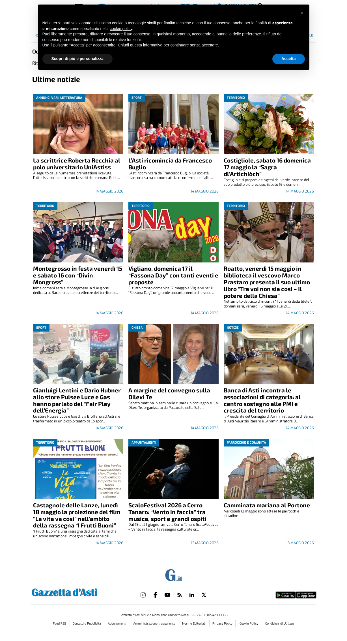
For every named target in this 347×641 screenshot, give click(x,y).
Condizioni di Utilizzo (279, 623)
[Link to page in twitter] (204, 595)
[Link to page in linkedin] (191, 595)
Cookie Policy (249, 623)
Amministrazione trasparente (154, 623)
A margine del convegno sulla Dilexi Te (169, 393)
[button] (302, 13)
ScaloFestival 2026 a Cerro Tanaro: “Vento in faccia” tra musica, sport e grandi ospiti (167, 511)
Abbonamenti (117, 623)
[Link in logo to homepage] (78, 592)
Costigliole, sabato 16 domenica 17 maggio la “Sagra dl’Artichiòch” (267, 167)
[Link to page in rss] (179, 595)
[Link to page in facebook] (155, 595)
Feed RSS (60, 623)
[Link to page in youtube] (167, 595)
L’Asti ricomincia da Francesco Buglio (170, 163)
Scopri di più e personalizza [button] (77, 58)
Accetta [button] (288, 58)
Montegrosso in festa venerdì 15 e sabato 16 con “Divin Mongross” (77, 275)
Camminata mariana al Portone (267, 504)
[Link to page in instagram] (143, 595)
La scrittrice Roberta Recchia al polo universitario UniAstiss (76, 163)
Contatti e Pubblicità (87, 623)
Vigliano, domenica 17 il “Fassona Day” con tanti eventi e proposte (173, 275)
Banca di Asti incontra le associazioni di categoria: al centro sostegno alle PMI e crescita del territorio (262, 400)
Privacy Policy (222, 623)
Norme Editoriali (194, 623)
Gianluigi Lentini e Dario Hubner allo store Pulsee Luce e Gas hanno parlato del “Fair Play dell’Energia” (77, 400)
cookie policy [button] (121, 28)
